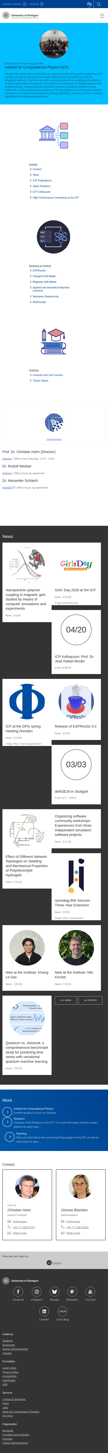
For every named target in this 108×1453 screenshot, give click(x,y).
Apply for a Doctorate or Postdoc (20, 1411)
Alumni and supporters (15, 1348)
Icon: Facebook (18, 1291)
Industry (7, 1353)
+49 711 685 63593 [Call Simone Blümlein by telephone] (77, 1227)
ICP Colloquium (42, 191)
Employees (8, 1344)
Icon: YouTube (90, 1291)
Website (7, 458)
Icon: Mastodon (72, 1291)
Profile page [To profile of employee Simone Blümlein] (73, 1221)
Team (36, 174)
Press (5, 1403)
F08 (34, 4)
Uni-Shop (7, 1415)
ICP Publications (42, 180)
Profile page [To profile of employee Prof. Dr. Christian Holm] (19, 1221)
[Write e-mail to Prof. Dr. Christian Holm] (17, 1233)
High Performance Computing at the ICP (56, 197)
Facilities (7, 1438)
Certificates (8, 1380)
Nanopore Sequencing (45, 296)
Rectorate (7, 1430)
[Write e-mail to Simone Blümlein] (70, 1233)
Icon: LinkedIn (44, 1311)
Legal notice (9, 1367)
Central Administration (15, 1442)
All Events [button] (90, 1000)
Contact (37, 169)
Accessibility (9, 1376)
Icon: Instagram (37, 1291)
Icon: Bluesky (54, 1291)
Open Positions (41, 186)
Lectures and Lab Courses (48, 375)
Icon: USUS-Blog (62, 1311)
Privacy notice (10, 1372)
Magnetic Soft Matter (45, 282)
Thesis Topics (40, 380)
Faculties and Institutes (15, 1434)
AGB (4, 1384)
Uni (11, 4)
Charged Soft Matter (44, 276)
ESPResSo (39, 270)
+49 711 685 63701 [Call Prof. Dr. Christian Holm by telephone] (24, 1227)
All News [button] (66, 1000)
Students (7, 1340)
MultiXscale (39, 302)
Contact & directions (13, 1399)
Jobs (5, 1407)
